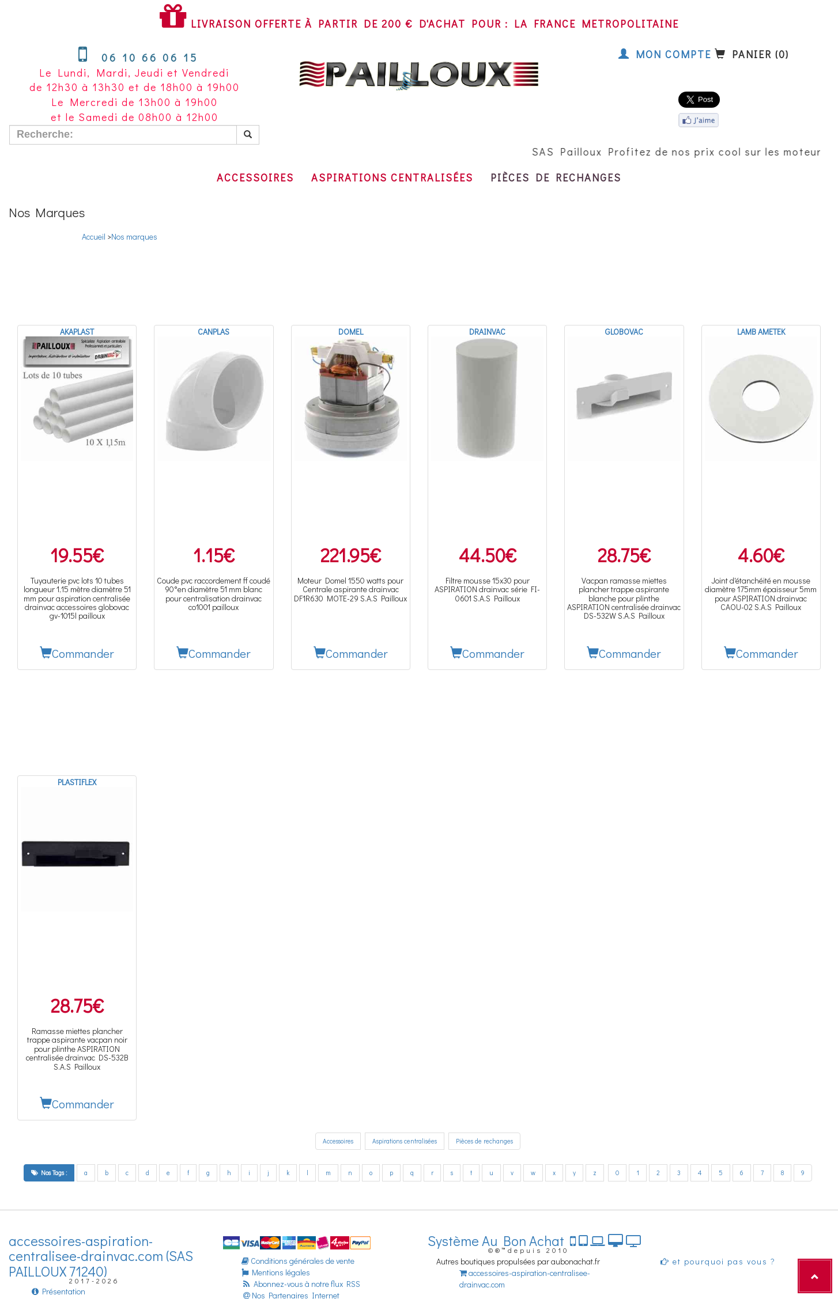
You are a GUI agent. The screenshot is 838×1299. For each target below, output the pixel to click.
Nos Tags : (49, 1172)
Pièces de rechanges (555, 177)
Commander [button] (77, 653)
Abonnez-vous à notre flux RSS (300, 1283)
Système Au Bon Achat (534, 1240)
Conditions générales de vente (297, 1260)
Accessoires (255, 177)
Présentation (58, 1291)
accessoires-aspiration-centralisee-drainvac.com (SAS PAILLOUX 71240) (101, 1256)
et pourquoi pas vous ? (718, 1261)
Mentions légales (275, 1272)
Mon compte (664, 54)
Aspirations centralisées (392, 177)
